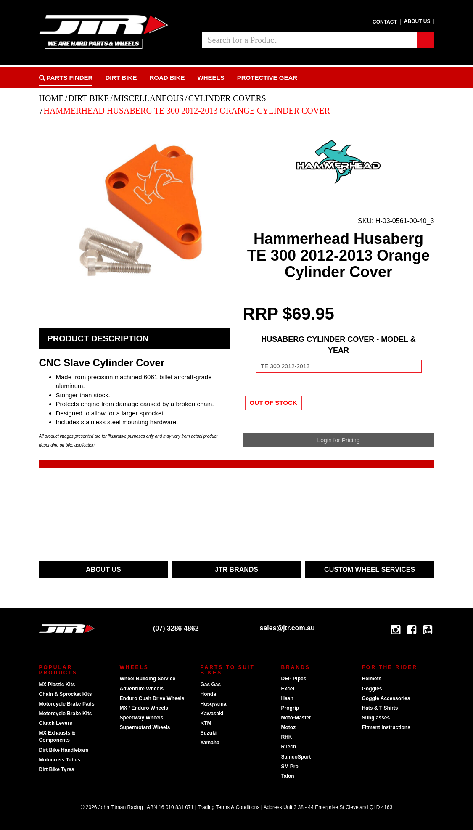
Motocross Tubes (59, 760)
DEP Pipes (294, 679)
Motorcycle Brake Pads (67, 704)
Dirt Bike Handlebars (64, 750)
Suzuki (209, 733)
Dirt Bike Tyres (56, 769)
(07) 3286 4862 (170, 628)
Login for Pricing (338, 440)
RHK (286, 737)
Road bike (167, 77)
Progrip (290, 708)
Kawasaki (212, 713)
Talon (287, 776)
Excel (287, 689)
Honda (208, 694)
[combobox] (309, 40)
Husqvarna (214, 704)
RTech (288, 747)
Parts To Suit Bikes (228, 670)
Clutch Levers (55, 723)
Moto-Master (296, 718)
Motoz (288, 727)
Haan (287, 698)
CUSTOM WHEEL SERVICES (369, 569)
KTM (206, 723)
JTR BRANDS (236, 569)
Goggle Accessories (386, 698)
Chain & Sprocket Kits (65, 694)
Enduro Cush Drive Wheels (152, 698)
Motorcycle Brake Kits (65, 713)
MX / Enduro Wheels (144, 708)
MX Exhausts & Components (57, 736)
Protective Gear (267, 77)
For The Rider (390, 667)
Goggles (372, 689)
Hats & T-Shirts (380, 708)
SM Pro (290, 766)
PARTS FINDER (66, 77)
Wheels (211, 77)
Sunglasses (376, 718)
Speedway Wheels (142, 718)
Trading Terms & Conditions (228, 807)
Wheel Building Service (148, 679)
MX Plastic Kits (57, 684)
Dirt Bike (121, 77)
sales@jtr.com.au (279, 628)
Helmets (372, 679)
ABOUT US (103, 569)
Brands (295, 667)
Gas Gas (211, 684)
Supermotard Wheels (145, 727)
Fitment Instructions (386, 727)
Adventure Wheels (142, 689)
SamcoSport (296, 757)
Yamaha (210, 742)
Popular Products (58, 670)
